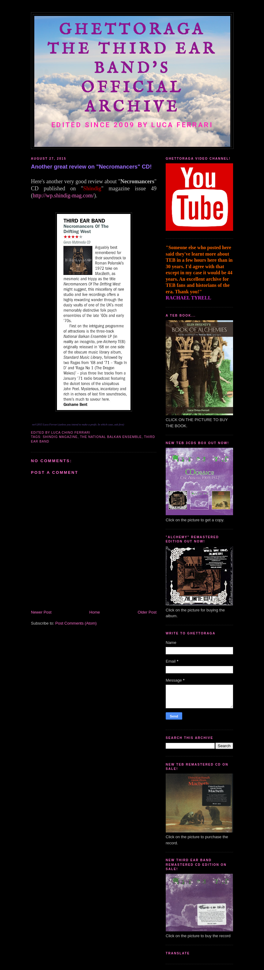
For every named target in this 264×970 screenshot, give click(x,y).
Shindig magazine (60, 437)
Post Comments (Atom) (76, 623)
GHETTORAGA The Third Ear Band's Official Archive (132, 69)
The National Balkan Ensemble (111, 437)
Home (94, 612)
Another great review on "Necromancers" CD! (91, 167)
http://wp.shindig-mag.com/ (63, 195)
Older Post (147, 612)
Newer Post (41, 612)
